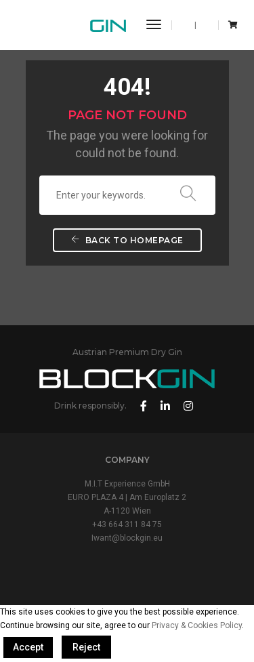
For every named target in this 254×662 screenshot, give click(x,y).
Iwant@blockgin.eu (127, 538)
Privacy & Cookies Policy (197, 625)
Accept (28, 647)
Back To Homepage (127, 240)
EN (187, 25)
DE (203, 25)
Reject (86, 647)
